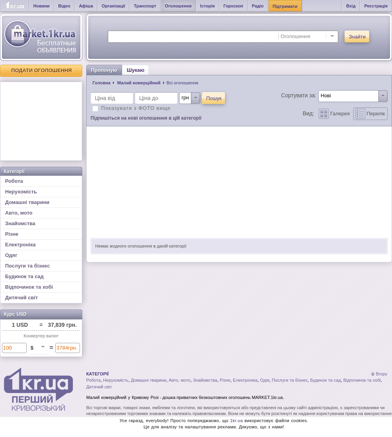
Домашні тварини (27, 202)
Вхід (351, 6)
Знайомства (20, 223)
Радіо (258, 6)
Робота (14, 181)
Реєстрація (376, 6)
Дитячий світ (21, 297)
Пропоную (104, 70)
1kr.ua (236, 420)
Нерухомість (21, 192)
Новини (41, 6)
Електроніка (20, 245)
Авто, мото (19, 213)
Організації (113, 6)
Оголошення (178, 6)
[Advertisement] (41, 121)
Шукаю (135, 70)
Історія (207, 6)
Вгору (381, 373)
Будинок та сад (24, 276)
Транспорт (145, 6)
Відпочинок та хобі (29, 287)
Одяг (11, 255)
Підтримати (285, 6)
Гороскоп (233, 6)
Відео (64, 6)
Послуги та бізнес (27, 266)
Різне (11, 234)
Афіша (86, 6)
